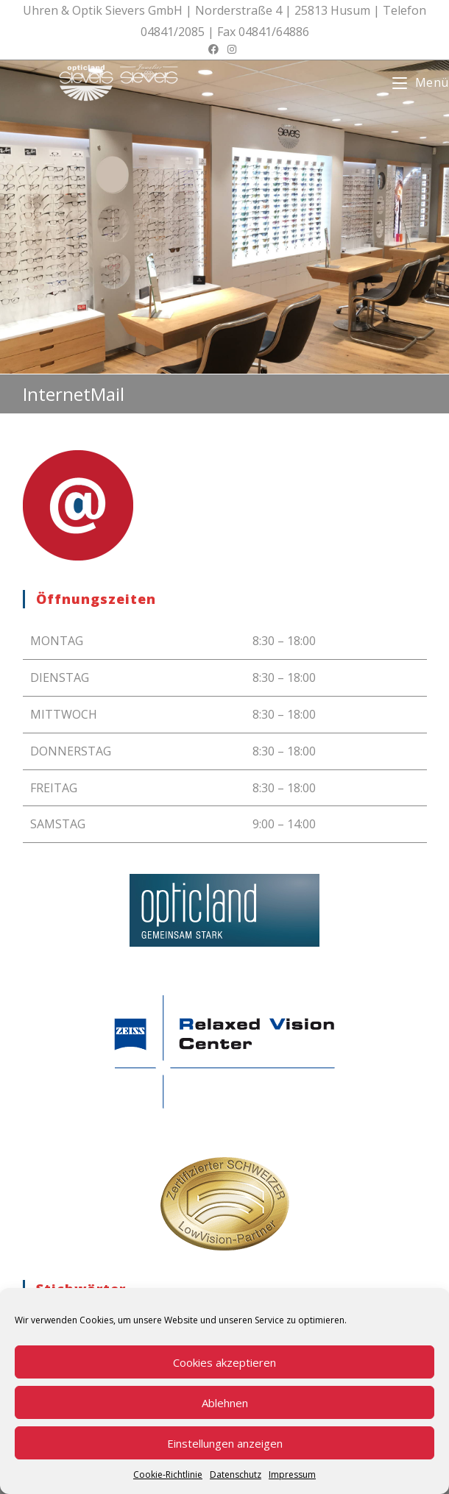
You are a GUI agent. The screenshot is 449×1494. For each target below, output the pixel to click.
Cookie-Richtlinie (167, 1474)
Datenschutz (235, 1474)
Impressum (292, 1474)
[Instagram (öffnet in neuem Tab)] (232, 49)
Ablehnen (225, 1402)
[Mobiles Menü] (420, 82)
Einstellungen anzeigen (225, 1443)
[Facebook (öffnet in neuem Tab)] (215, 49)
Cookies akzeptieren (224, 1362)
